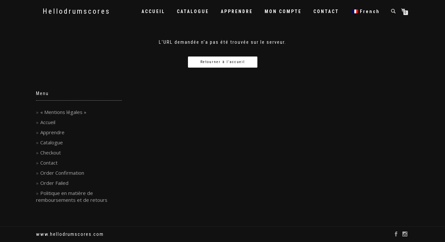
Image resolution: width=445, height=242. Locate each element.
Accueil (47, 122)
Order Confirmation (62, 172)
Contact (49, 162)
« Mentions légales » (63, 112)
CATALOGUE (193, 11)
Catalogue (51, 142)
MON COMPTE (283, 11)
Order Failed (54, 183)
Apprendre (52, 132)
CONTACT (326, 11)
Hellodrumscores (76, 11)
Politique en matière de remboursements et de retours (71, 196)
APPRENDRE (237, 11)
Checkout (50, 152)
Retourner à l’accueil (222, 62)
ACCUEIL (153, 11)
